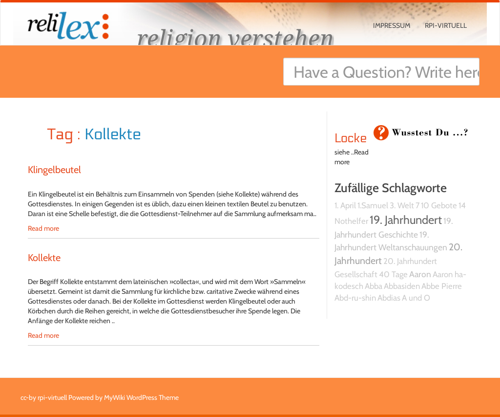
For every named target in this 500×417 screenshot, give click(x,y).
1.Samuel (372, 205)
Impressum (391, 25)
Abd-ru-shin (355, 298)
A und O (416, 298)
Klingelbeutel (54, 170)
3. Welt (402, 205)
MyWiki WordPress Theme (141, 397)
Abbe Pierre (441, 286)
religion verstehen (235, 38)
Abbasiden (402, 286)
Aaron (420, 274)
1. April (345, 205)
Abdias (388, 298)
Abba (373, 286)
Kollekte (44, 257)
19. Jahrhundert (406, 220)
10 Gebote (439, 205)
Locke (350, 138)
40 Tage (393, 274)
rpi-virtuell (446, 25)
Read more (43, 228)
